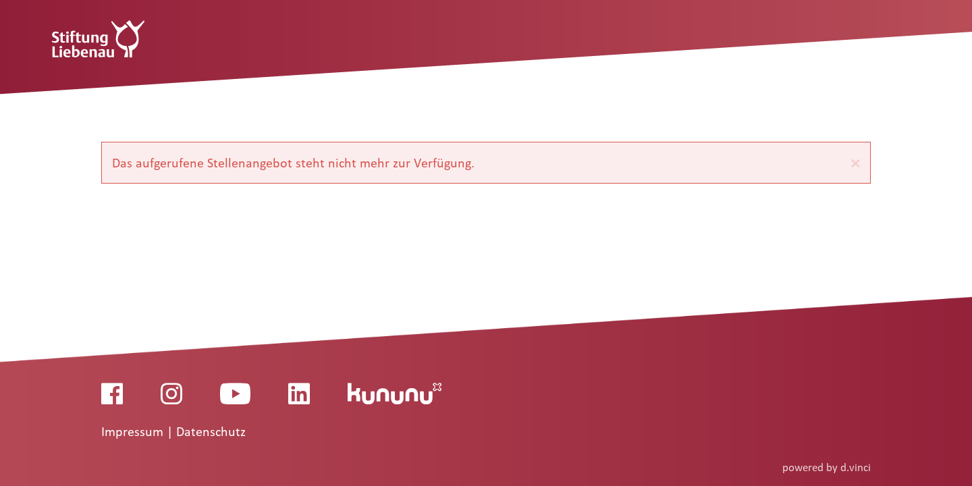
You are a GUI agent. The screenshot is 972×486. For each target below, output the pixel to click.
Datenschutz (211, 432)
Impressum (134, 432)
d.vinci (855, 467)
